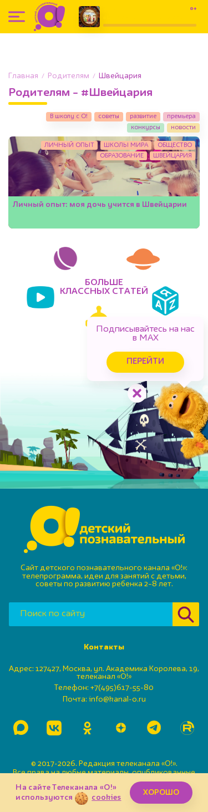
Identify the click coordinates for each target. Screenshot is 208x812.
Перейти (145, 362)
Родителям (68, 76)
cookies (106, 797)
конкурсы (145, 127)
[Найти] (186, 614)
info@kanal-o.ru (117, 699)
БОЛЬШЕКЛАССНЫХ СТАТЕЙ (104, 287)
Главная (23, 76)
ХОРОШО (161, 792)
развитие (143, 116)
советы (108, 116)
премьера (181, 116)
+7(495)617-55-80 (122, 687)
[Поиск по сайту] (91, 614)
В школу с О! (69, 116)
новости (183, 127)
